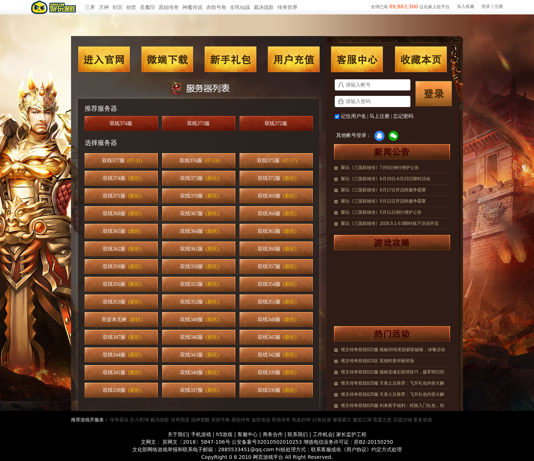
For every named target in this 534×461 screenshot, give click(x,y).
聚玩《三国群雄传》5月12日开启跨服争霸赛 (383, 201)
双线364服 (199, 231)
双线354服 (277, 284)
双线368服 (122, 213)
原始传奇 (169, 7)
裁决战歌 (264, 7)
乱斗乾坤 (139, 419)
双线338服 (122, 390)
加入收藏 (465, 6)
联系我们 (298, 434)
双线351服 (277, 302)
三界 (90, 7)
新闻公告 (388, 151)
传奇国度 (180, 419)
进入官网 (104, 59)
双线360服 (277, 249)
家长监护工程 (351, 434)
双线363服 (277, 231)
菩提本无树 (122, 319)
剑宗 (117, 7)
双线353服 (122, 302)
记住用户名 (353, 116)
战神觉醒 (200, 419)
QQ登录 (379, 136)
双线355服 (199, 284)
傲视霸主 (342, 419)
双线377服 (122, 160)
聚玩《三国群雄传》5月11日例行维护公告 (381, 212)
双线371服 (122, 196)
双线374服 (122, 123)
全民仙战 (240, 7)
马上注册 (379, 116)
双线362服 (122, 249)
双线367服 (199, 213)
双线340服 (199, 372)
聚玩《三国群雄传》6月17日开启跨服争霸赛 (383, 189)
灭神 (104, 7)
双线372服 (277, 123)
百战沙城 (402, 419)
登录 (485, 6)
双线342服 (277, 355)
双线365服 (122, 231)
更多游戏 (422, 419)
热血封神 (301, 419)
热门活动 (388, 333)
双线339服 (277, 372)
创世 (131, 7)
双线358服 (199, 266)
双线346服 (199, 337)
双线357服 (277, 266)
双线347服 (122, 337)
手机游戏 (201, 434)
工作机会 (323, 434)
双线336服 (277, 390)
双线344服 (122, 355)
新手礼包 (230, 59)
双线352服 (199, 302)
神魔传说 (192, 7)
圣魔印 (147, 7)
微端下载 (167, 59)
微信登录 (393, 136)
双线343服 (199, 355)
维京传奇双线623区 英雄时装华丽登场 (377, 360)
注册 (498, 6)
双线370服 (199, 196)
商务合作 (273, 434)
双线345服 (277, 337)
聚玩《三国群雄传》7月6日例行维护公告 (380, 167)
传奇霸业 (119, 419)
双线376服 (199, 160)
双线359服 (122, 266)
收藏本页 (420, 59)
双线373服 (199, 123)
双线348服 (277, 319)
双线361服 (199, 249)
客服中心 (357, 59)
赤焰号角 (216, 7)
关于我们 (178, 434)
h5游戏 (224, 434)
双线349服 (199, 319)
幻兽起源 (321, 419)
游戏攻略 (388, 242)
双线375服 (277, 160)
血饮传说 (261, 419)
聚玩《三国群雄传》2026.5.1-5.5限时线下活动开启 (390, 223)
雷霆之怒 (382, 419)
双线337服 (199, 390)
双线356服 (122, 284)
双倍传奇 (281, 419)
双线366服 (277, 213)
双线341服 (122, 372)
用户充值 (294, 59)
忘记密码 (403, 116)
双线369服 (277, 196)
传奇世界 (287, 7)
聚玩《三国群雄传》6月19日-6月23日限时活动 (385, 178)
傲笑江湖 (362, 419)
